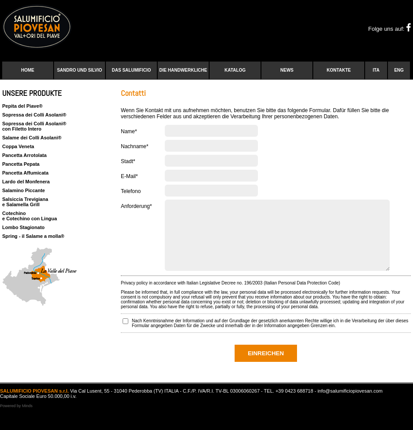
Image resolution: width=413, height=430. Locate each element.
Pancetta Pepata (21, 164)
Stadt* (128, 161)
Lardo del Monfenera (26, 181)
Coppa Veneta (18, 146)
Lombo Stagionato (23, 227)
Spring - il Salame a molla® (33, 236)
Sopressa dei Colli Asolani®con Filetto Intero (34, 126)
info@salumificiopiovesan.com (350, 404)
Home (27, 70)
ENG (399, 70)
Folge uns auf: (389, 29)
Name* (129, 131)
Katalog (235, 70)
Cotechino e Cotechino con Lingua (29, 216)
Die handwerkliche (183, 70)
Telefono (131, 191)
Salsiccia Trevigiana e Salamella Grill (25, 202)
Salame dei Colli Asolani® (32, 137)
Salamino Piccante (23, 190)
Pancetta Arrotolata (24, 155)
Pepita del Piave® (22, 106)
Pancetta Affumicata (25, 172)
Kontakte (339, 70)
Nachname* (135, 146)
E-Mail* (129, 176)
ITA (376, 70)
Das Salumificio (131, 70)
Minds (27, 419)
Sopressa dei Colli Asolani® (34, 114)
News (286, 70)
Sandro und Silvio (79, 70)
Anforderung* (136, 206)
